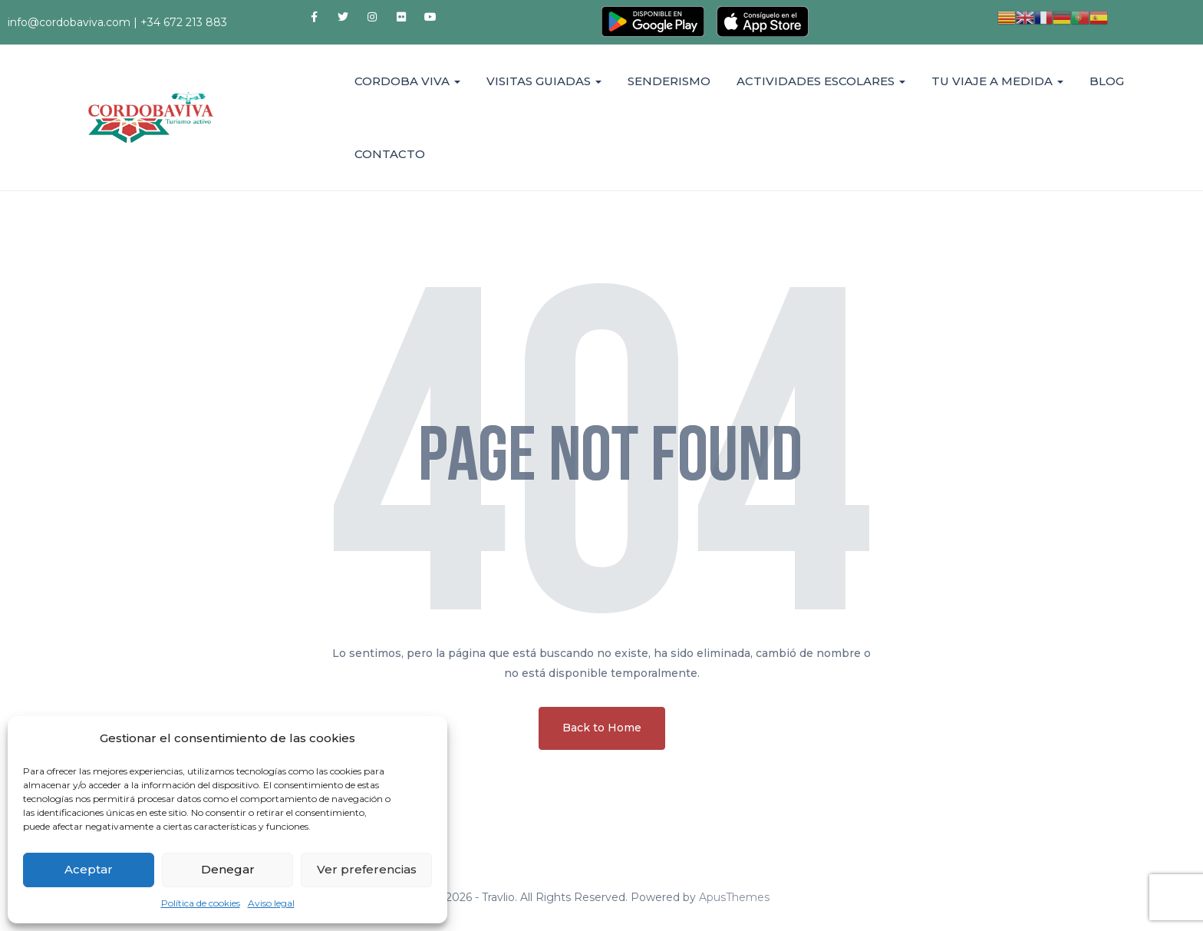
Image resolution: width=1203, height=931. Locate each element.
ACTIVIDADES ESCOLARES (821, 81)
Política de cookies (200, 903)
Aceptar (88, 869)
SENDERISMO (669, 81)
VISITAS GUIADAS (544, 81)
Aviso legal (271, 903)
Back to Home (601, 728)
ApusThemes (734, 897)
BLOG (1106, 81)
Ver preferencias (367, 869)
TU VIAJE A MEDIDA (997, 81)
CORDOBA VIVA (407, 81)
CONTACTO (389, 154)
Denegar (228, 869)
